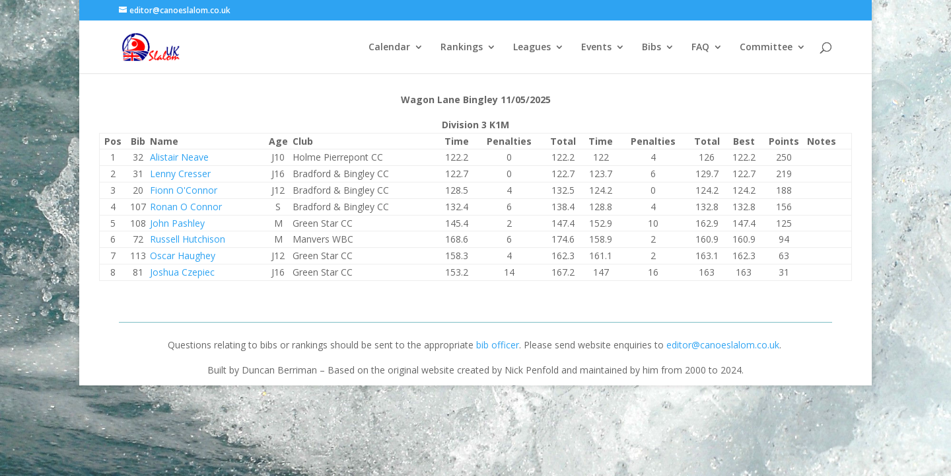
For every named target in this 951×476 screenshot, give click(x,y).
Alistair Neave (179, 157)
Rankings (461, 47)
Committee (766, 47)
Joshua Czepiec (182, 272)
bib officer (497, 344)
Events (596, 47)
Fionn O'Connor (183, 190)
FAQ (700, 47)
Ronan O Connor (186, 206)
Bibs (651, 47)
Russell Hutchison (187, 239)
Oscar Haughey (182, 255)
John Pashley (177, 223)
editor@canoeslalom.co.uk (722, 344)
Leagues (532, 47)
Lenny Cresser (180, 173)
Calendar (389, 47)
